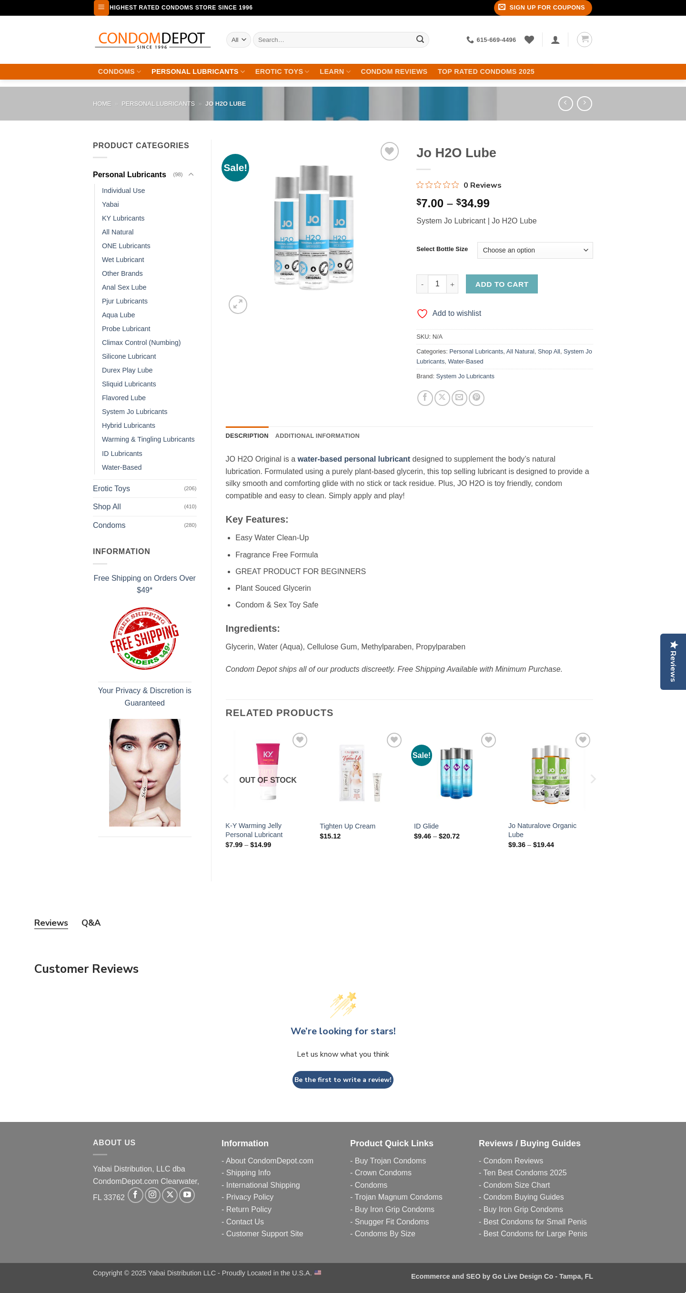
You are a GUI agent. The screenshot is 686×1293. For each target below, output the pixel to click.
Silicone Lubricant (129, 356)
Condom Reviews (394, 71)
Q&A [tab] (91, 923)
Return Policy (249, 1209)
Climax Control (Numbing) (141, 342)
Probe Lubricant (126, 329)
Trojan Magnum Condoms (398, 1197)
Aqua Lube (118, 315)
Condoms (119, 71)
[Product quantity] (437, 283)
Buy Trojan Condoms (390, 1161)
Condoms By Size (385, 1234)
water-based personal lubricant (354, 459)
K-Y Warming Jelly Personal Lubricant (253, 830)
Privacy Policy (250, 1197)
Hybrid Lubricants (128, 425)
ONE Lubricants (126, 246)
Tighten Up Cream (347, 826)
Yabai (110, 204)
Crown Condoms (383, 1173)
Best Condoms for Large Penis (535, 1234)
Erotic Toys (282, 71)
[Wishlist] (529, 39)
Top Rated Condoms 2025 (486, 71)
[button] (101, 8)
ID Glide (426, 826)
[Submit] (420, 39)
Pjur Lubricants (125, 301)
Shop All (107, 507)
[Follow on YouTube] (187, 1195)
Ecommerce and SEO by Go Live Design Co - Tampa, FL (502, 1276)
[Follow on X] (170, 1195)
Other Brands (122, 273)
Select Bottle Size (442, 249)
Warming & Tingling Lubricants (148, 439)
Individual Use (123, 190)
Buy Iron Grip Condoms (394, 1209)
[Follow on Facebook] (135, 1195)
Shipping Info (248, 1173)
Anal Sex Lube (124, 287)
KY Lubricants (123, 218)
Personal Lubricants (198, 71)
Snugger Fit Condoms (392, 1222)
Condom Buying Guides (524, 1197)
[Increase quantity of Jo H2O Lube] (452, 283)
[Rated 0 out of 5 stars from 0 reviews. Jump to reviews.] (459, 185)
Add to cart (502, 284)
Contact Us (245, 1222)
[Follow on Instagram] (153, 1195)
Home (102, 103)
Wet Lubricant (123, 259)
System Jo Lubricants (135, 411)
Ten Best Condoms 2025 (524, 1173)
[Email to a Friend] (459, 398)
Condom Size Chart (517, 1185)
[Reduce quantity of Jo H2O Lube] (422, 283)
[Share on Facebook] (425, 398)
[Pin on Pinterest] (476, 398)
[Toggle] (191, 175)
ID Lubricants (122, 453)
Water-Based (121, 467)
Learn (335, 71)
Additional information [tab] (317, 435)
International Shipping (263, 1185)
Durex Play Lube (127, 370)
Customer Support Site (264, 1234)
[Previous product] (584, 103)
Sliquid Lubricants (129, 384)
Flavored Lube (124, 398)
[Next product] (565, 103)
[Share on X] (442, 398)
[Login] (555, 39)
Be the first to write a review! (343, 1079)
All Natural (117, 232)
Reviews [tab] (51, 923)
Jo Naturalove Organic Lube (542, 830)
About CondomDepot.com (269, 1161)
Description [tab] (247, 435)
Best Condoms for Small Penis (535, 1222)
